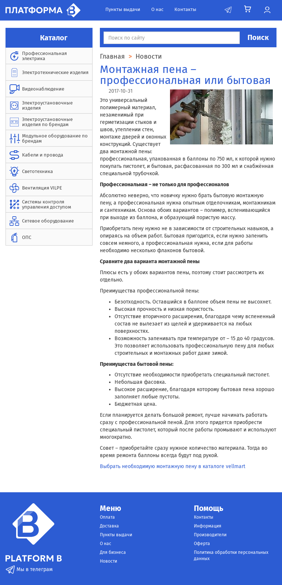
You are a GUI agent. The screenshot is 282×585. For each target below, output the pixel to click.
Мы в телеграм (29, 569)
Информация (207, 526)
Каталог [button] (49, 37)
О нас (157, 9)
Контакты (185, 9)
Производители (210, 534)
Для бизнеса (113, 552)
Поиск (258, 37)
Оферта (202, 543)
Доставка (109, 526)
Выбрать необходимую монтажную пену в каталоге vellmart (172, 466)
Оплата (107, 517)
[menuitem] (49, 56)
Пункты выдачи (122, 9)
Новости (108, 561)
